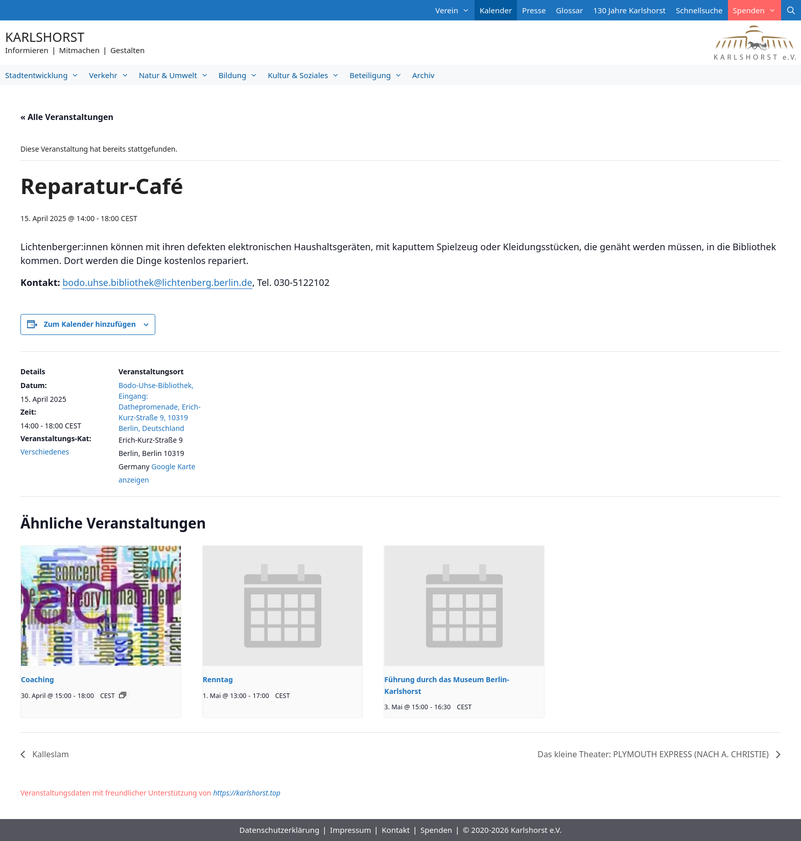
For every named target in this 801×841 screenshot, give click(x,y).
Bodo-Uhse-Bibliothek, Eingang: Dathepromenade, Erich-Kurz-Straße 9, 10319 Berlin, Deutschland (160, 406)
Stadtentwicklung (44, 75)
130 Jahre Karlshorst (629, 10)
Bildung (241, 75)
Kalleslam (49, 754)
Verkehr (111, 75)
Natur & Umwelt (176, 75)
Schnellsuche (699, 10)
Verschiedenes (44, 451)
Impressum (350, 830)
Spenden (757, 10)
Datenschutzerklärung (279, 830)
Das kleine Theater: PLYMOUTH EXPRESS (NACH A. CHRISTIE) (654, 754)
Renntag (218, 679)
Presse (534, 10)
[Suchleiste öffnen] (791, 10)
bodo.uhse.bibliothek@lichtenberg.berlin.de (157, 282)
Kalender (496, 10)
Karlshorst (44, 36)
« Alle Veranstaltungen (66, 117)
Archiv (423, 75)
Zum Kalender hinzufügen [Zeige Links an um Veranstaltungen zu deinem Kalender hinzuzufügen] (90, 324)
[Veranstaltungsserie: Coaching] (122, 695)
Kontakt (396, 830)
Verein (455, 10)
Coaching (37, 679)
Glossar (569, 10)
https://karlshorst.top (246, 793)
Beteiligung (378, 75)
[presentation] (101, 605)
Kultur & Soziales (306, 75)
